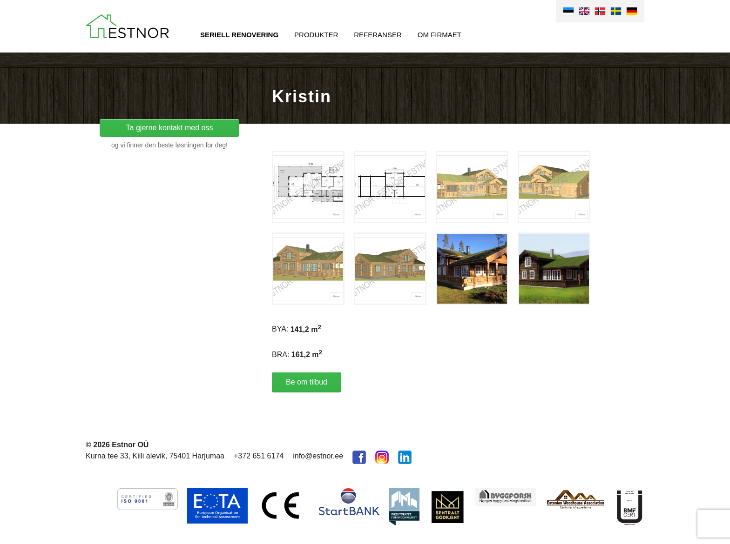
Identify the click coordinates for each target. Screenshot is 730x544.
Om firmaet (439, 35)
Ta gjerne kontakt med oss (169, 128)
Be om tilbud (306, 382)
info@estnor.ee (318, 456)
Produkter (316, 35)
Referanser (378, 35)
